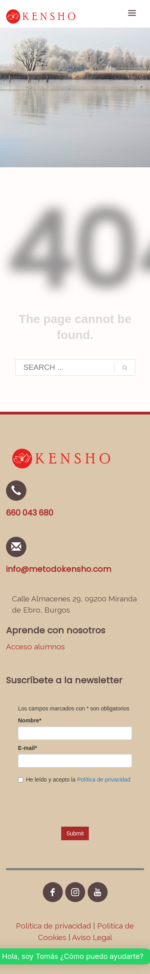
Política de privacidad (54, 925)
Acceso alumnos (35, 646)
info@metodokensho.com (58, 569)
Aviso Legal (92, 937)
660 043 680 (29, 512)
